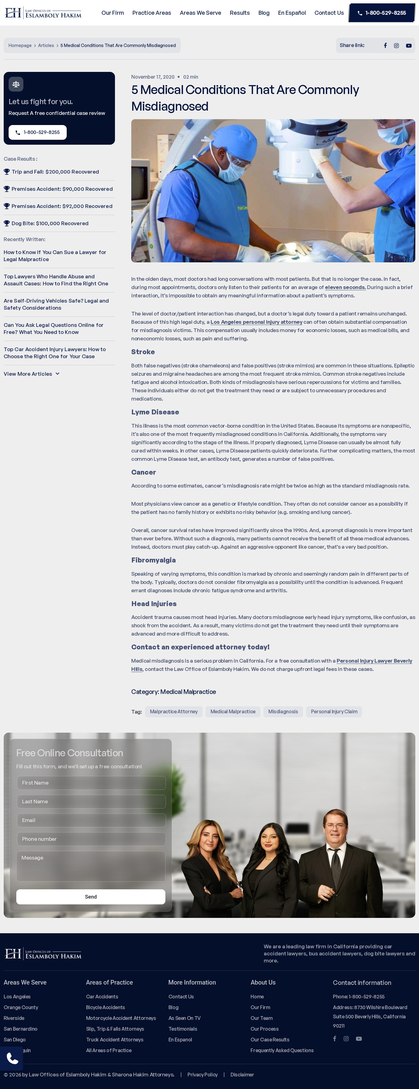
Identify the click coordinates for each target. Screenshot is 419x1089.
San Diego (15, 1039)
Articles (46, 45)
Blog (264, 12)
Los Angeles (17, 996)
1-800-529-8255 (382, 12)
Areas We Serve (200, 12)
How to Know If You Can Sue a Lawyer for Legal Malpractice (55, 255)
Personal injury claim (334, 711)
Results (240, 12)
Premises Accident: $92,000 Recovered (58, 206)
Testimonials (182, 1029)
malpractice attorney (174, 711)
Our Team (261, 1018)
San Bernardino (21, 1029)
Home (257, 996)
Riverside (14, 1018)
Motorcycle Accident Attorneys (121, 1018)
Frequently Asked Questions (282, 1050)
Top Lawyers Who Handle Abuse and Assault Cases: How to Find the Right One (56, 280)
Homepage (20, 45)
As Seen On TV (184, 1018)
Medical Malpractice (188, 691)
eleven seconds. (345, 287)
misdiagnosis (283, 711)
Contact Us (329, 12)
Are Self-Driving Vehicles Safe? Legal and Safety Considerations (56, 304)
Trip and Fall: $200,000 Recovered (51, 171)
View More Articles (31, 373)
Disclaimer (242, 1074)
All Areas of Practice (109, 1050)
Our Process (265, 1029)
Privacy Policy (203, 1074)
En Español (292, 12)
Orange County (21, 1007)
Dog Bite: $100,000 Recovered (46, 223)
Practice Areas (151, 12)
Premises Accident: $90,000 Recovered (58, 189)
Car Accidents (102, 996)
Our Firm (112, 12)
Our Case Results (270, 1039)
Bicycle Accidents (105, 1007)
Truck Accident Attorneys (115, 1039)
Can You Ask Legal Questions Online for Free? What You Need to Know (54, 328)
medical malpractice (233, 711)
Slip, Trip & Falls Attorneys (115, 1029)
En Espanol (180, 1039)
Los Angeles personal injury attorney (256, 322)
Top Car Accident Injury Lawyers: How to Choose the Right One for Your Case (55, 352)
